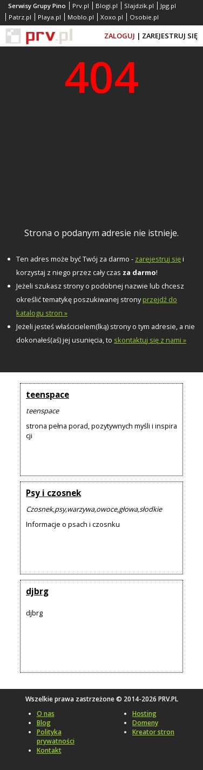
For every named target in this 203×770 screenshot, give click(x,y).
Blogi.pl (107, 6)
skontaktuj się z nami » (150, 340)
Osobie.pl (144, 17)
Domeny (145, 722)
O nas (46, 713)
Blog (44, 722)
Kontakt (49, 750)
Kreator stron (153, 731)
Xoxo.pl (111, 17)
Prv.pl (80, 6)
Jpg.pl (168, 6)
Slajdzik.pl (139, 6)
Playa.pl (49, 17)
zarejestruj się (158, 259)
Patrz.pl (20, 17)
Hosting (144, 713)
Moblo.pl (80, 17)
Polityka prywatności (56, 736)
